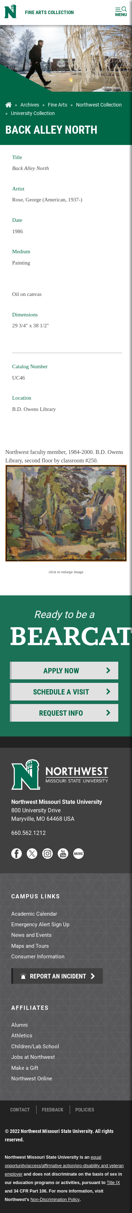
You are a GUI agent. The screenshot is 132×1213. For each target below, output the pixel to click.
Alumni (19, 1024)
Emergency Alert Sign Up (40, 924)
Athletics (21, 1035)
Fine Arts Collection (49, 12)
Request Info (61, 713)
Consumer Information (37, 956)
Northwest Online (31, 1078)
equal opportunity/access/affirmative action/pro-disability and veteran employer (64, 1166)
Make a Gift (24, 1067)
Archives (29, 105)
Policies (84, 1109)
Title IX (113, 1182)
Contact (20, 1109)
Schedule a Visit (61, 692)
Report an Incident (53, 976)
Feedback (52, 1109)
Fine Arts (57, 105)
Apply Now (61, 670)
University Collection (33, 113)
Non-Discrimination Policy (55, 1199)
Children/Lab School (35, 1046)
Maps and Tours (30, 945)
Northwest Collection (99, 105)
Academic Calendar (34, 913)
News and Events (31, 934)
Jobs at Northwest (33, 1056)
